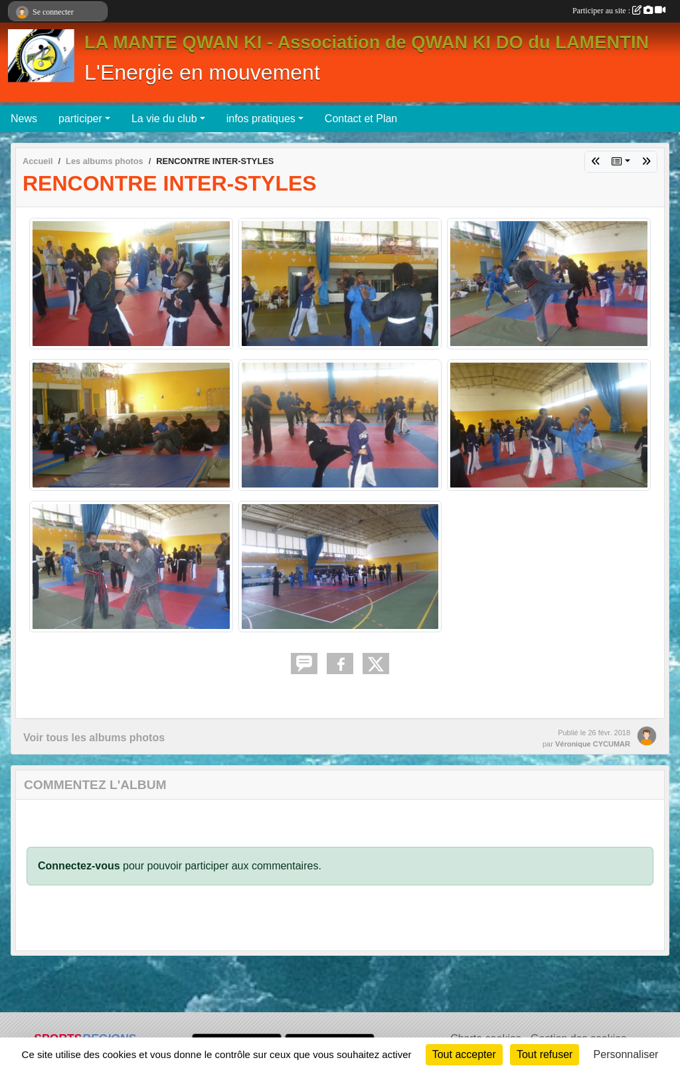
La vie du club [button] (164, 118)
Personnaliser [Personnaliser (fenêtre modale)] (626, 1054)
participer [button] (80, 118)
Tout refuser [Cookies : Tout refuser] (544, 1054)
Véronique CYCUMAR (592, 744)
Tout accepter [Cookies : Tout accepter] (464, 1054)
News (24, 118)
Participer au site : (618, 10)
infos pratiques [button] (261, 118)
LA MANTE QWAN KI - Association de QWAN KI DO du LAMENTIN (366, 42)
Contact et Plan (361, 118)
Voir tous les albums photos (94, 737)
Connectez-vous (79, 865)
